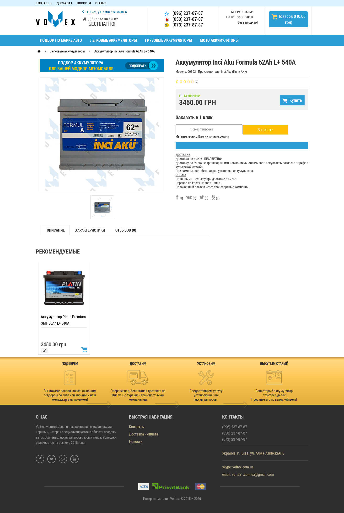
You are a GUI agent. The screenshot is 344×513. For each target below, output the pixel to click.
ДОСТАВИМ (138, 363)
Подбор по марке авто (61, 40)
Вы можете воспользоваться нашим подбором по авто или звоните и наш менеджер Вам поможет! (70, 395)
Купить (292, 100)
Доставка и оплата (143, 433)
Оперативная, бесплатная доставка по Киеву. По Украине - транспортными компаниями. (138, 395)
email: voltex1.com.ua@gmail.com (248, 474)
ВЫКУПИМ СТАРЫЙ (274, 363)
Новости (84, 3)
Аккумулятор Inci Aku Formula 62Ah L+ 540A (124, 51)
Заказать (266, 129)
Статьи (101, 3)
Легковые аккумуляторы (113, 40)
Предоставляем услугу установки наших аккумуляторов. (206, 395)
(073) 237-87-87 (183, 25)
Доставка (65, 3)
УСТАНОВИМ (206, 363)
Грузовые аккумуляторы (168, 40)
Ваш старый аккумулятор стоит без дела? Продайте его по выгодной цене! (274, 395)
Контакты (44, 3)
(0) (179, 198)
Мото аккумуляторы (219, 40)
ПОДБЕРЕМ (70, 363)
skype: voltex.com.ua (237, 466)
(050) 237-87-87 (183, 19)
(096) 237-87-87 (183, 13)
